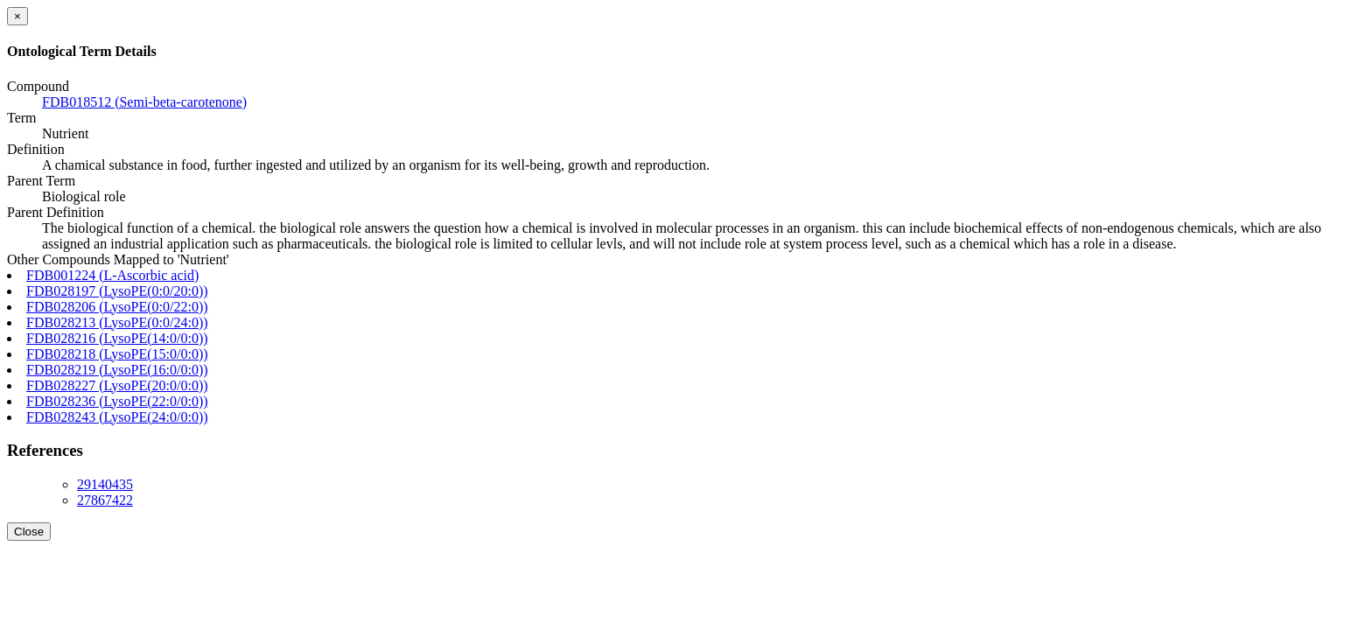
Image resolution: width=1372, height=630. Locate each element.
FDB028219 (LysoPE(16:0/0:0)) (117, 369)
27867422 (105, 500)
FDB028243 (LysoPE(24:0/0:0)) (117, 417)
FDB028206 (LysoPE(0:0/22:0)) (117, 306)
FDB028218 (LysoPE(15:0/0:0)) (117, 353)
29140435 (105, 484)
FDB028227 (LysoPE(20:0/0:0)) (117, 385)
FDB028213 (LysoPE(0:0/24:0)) (117, 322)
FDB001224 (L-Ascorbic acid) (112, 275)
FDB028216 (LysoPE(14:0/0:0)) (117, 338)
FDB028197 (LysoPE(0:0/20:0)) (117, 291)
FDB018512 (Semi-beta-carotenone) (144, 101)
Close (29, 531)
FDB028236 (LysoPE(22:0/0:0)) (117, 401)
